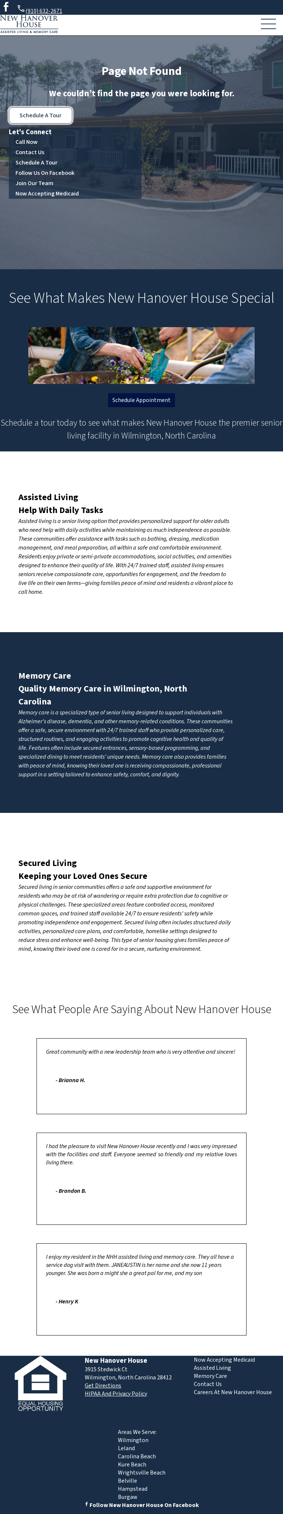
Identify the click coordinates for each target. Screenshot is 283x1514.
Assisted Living (48, 497)
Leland (126, 1448)
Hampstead (132, 1489)
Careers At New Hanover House (233, 1392)
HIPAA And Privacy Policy (116, 1394)
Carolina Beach (137, 1456)
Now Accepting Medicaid (47, 194)
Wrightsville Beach (141, 1473)
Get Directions (103, 1386)
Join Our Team (34, 183)
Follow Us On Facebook (44, 173)
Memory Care (44, 675)
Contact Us (29, 152)
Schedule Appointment (141, 400)
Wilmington (133, 1440)
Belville (127, 1481)
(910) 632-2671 (39, 9)
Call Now (26, 142)
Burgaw (127, 1497)
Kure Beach (132, 1465)
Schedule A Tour (41, 115)
